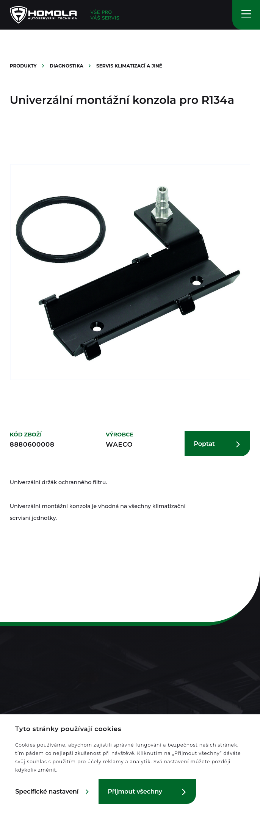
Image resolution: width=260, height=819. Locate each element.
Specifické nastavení (46, 791)
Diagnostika (67, 66)
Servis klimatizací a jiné (129, 66)
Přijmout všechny (135, 791)
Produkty (24, 66)
